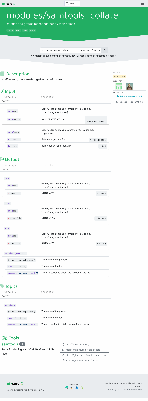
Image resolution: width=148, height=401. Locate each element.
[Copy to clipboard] (104, 50)
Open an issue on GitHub (129, 102)
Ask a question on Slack (129, 96)
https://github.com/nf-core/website (125, 389)
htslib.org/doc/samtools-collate (81, 349)
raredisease (119, 76)
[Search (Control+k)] (72, 3)
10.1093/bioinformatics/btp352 (81, 360)
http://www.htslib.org (75, 344)
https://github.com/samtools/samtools (84, 355)
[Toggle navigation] (142, 3)
